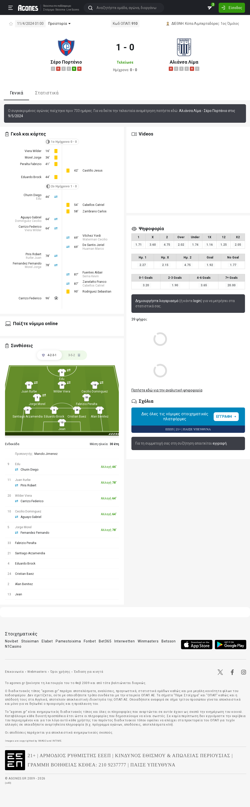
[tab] (74, 355)
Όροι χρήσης (60, 672)
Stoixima (46, 5)
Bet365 (105, 641)
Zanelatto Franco (94, 282)
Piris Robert (33, 254)
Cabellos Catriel (93, 205)
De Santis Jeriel (93, 245)
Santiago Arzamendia (28, 416)
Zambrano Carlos (94, 211)
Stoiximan (30, 641)
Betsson (168, 641)
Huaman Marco (93, 248)
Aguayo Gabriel (31, 217)
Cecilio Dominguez (94, 391)
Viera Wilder (33, 151)
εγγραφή (220, 443)
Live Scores (71, 9)
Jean (61, 429)
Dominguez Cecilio (28, 221)
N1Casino (13, 646)
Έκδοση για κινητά (88, 672)
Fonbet (90, 641)
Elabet (47, 641)
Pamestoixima (68, 641)
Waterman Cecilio (94, 239)
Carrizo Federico (30, 226)
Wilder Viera (61, 391)
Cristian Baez (76, 416)
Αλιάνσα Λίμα (184, 62)
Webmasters (37, 672)
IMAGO (42, 740)
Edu (38, 198)
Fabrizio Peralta (86, 404)
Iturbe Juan (33, 257)
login (197, 301)
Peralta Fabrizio (30, 164)
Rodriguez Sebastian (96, 291)
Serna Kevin (90, 276)
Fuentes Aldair (92, 272)
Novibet (11, 641)
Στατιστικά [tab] (46, 92)
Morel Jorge (33, 157)
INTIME (57, 740)
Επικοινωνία (14, 672)
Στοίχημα (46, 9)
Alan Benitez (100, 416)
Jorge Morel (37, 404)
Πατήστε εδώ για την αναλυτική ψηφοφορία (166, 390)
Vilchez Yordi (91, 235)
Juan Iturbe (29, 391)
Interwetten (124, 641)
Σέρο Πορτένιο (66, 62)
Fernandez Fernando (27, 263)
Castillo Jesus (92, 170)
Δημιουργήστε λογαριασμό (157, 301)
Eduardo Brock (31, 177)
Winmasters (148, 641)
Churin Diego (32, 195)
